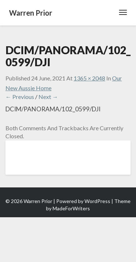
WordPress (97, 201)
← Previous (19, 96)
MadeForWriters (71, 208)
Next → (48, 96)
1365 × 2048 (89, 78)
